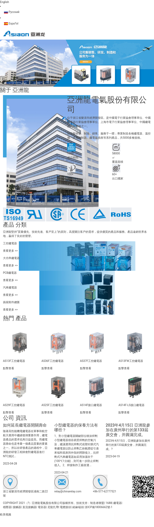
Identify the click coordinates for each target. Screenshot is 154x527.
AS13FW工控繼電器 (130, 360)
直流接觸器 (29, 507)
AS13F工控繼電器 (14, 360)
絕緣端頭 (77, 507)
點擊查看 (8, 368)
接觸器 (17, 507)
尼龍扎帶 (53, 507)
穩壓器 (7, 507)
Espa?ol (11, 23)
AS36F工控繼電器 (53, 360)
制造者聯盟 (97, 503)
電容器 (42, 507)
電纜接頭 (65, 507)
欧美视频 (5, 514)
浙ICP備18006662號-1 (98, 507)
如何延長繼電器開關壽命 (25, 425)
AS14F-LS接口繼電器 (131, 405)
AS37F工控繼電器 (91, 360)
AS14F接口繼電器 (91, 405)
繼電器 (117, 503)
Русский (11, 12)
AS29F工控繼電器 (14, 405)
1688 (109, 503)
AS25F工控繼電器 (53, 405)
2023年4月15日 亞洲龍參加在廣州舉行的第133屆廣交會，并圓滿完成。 (128, 430)
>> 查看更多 (74, 182)
